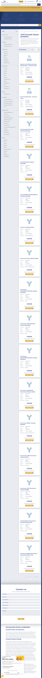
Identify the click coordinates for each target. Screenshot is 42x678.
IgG (5, 142)
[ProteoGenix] (4, 1)
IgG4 (5, 153)
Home (22, 31)
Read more (27, 44)
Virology (6, 129)
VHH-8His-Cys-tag (7, 149)
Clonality (4, 42)
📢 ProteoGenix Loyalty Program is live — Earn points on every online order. (17, 7)
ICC (5, 85)
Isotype (3, 137)
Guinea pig (6, 61)
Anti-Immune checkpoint (8, 101)
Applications (5, 66)
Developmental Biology (8, 112)
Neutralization (7, 83)
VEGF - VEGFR (7, 134)
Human (6, 53)
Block (5, 77)
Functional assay (7, 79)
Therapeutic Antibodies (8, 105)
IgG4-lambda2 (7, 156)
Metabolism (6, 131)
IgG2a (5, 145)
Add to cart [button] (29, 146)
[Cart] (37, 2)
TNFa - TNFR (6, 132)
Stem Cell (6, 123)
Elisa (5, 68)
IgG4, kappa (6, 155)
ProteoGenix (7, 94)
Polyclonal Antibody (8, 46)
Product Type (5, 34)
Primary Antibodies (8, 37)
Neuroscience (7, 121)
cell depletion (6, 88)
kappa (5, 140)
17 (37, 576)
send (21, 618)
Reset (17, 31)
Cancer (6, 114)
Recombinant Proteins (8, 39)
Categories (4, 97)
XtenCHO (6, 59)
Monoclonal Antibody (8, 44)
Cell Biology (6, 125)
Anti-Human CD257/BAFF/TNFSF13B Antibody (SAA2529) (28, 291)
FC (5, 70)
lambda (5, 151)
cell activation (6, 86)
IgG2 (5, 147)
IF (5, 75)
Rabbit (5, 55)
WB (5, 72)
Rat (5, 57)
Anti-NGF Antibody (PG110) (27, 227)
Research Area (5, 110)
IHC (5, 73)
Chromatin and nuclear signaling (10, 127)
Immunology (7, 116)
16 (35, 576)
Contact (21, 1)
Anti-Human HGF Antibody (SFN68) (29, 258)
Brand (3, 91)
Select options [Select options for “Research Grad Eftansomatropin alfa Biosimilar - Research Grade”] (29, 81)
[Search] (39, 4)
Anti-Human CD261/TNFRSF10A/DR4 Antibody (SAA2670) (28, 358)
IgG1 (5, 143)
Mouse (6, 51)
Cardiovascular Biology (8, 118)
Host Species (4, 49)
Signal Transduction (8, 119)
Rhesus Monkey (7, 62)
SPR (5, 81)
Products (24, 31)
